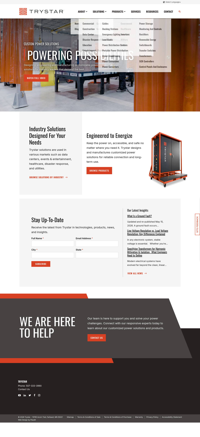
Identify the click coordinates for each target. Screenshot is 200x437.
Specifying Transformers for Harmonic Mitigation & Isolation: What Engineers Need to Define (147, 252)
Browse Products (99, 170)
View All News (135, 273)
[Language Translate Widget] (173, 2)
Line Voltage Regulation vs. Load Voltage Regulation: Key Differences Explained (147, 232)
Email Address (84, 238)
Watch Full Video (36, 78)
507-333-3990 (34, 385)
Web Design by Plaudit (27, 420)
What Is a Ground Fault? (139, 216)
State (79, 249)
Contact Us (97, 337)
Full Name (37, 238)
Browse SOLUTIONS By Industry (46, 177)
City (34, 249)
